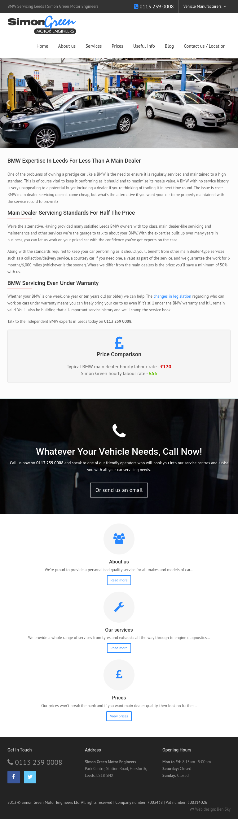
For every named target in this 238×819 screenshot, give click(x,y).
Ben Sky (224, 809)
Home (42, 46)
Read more (119, 580)
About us (67, 46)
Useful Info (144, 46)
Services (94, 46)
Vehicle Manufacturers (202, 6)
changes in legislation (172, 296)
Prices (117, 46)
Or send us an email (119, 489)
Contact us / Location (205, 46)
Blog (169, 46)
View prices (119, 716)
